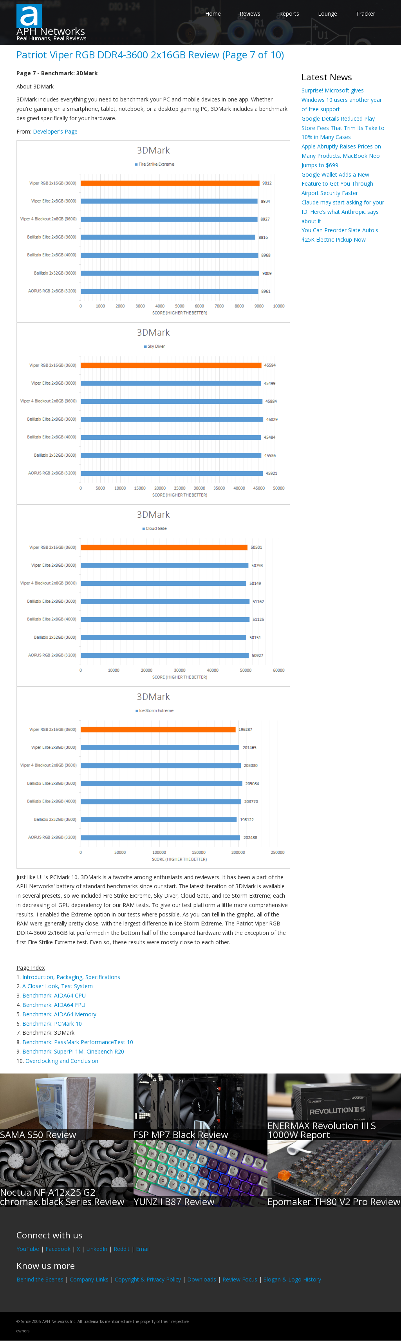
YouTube (27, 1248)
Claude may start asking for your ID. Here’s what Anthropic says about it (343, 212)
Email (143, 1248)
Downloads (201, 1279)
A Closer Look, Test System (57, 986)
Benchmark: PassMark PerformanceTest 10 (77, 1042)
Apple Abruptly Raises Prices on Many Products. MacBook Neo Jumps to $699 (341, 156)
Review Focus (239, 1279)
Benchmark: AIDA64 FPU (53, 1004)
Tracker (365, 13)
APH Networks (50, 31)
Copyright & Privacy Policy (148, 1279)
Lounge (327, 13)
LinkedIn (96, 1248)
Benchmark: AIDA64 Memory (59, 1014)
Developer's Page (55, 131)
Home (213, 13)
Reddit (122, 1248)
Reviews (250, 13)
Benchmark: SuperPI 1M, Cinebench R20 (73, 1051)
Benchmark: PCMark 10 (52, 1023)
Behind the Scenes (39, 1279)
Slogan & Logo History (292, 1279)
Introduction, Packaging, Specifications (71, 977)
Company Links (89, 1279)
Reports (289, 13)
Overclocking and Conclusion (61, 1060)
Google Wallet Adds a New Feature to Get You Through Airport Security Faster (337, 184)
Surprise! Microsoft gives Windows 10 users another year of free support (342, 100)
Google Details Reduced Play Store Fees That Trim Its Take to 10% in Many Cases (343, 128)
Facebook (57, 1248)
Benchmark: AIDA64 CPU (54, 995)
